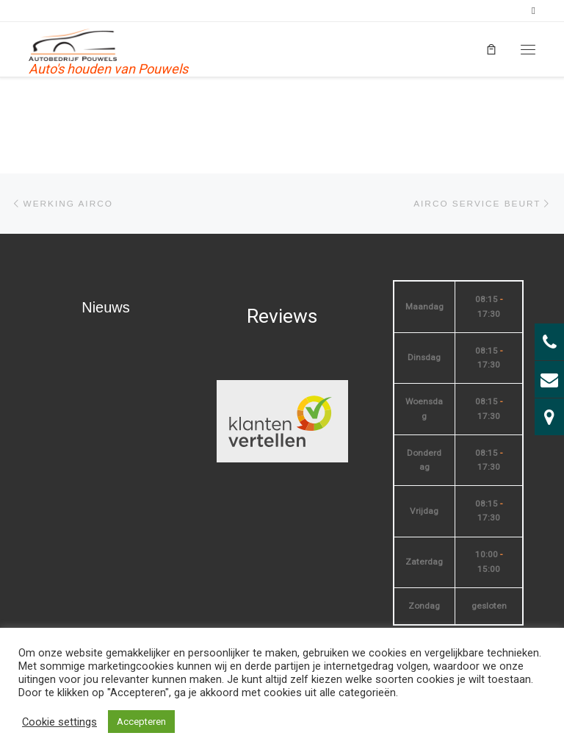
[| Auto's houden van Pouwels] (73, 44)
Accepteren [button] (141, 721)
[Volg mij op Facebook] (533, 10)
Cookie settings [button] (59, 722)
